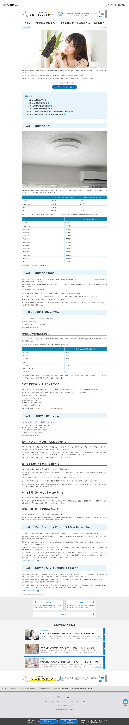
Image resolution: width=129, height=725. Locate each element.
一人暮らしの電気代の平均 (35, 100)
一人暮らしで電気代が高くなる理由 (38, 106)
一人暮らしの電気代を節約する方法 (38, 109)
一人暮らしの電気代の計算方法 (37, 103)
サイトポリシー (72, 702)
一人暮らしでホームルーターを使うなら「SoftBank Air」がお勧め (48, 112)
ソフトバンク (10, 5)
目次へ (125, 703)
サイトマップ (80, 702)
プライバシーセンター (61, 702)
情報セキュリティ (49, 702)
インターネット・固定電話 (114, 5)
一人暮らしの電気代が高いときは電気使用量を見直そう (45, 114)
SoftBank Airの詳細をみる (64, 87)
